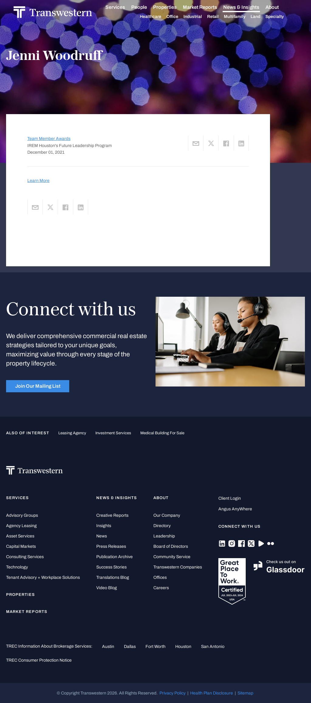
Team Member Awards (48, 138)
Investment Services (113, 433)
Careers (161, 588)
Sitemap (245, 693)
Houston (183, 646)
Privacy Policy (172, 693)
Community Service (171, 556)
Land (263, 16)
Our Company (166, 515)
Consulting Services (25, 556)
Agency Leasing (21, 525)
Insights (103, 525)
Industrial (200, 16)
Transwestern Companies (177, 567)
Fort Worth (155, 646)
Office (180, 16)
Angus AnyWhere (235, 509)
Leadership (164, 536)
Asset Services (20, 536)
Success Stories (111, 567)
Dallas (130, 646)
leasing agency (72, 433)
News (101, 536)
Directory (162, 525)
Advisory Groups (22, 515)
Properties (172, 7)
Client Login (229, 498)
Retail (220, 16)
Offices (160, 577)
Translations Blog (112, 577)
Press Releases (111, 546)
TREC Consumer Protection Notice (39, 660)
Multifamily (242, 16)
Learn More (38, 180)
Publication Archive (114, 556)
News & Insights (249, 7)
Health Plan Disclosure (211, 693)
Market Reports (207, 7)
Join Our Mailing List (37, 386)
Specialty (282, 16)
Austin (108, 646)
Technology (17, 567)
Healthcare (158, 16)
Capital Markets (21, 546)
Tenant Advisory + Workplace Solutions (43, 577)
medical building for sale (162, 433)
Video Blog (106, 588)
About (279, 7)
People (146, 7)
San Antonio (212, 646)
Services (122, 7)
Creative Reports (112, 515)
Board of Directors (170, 546)
